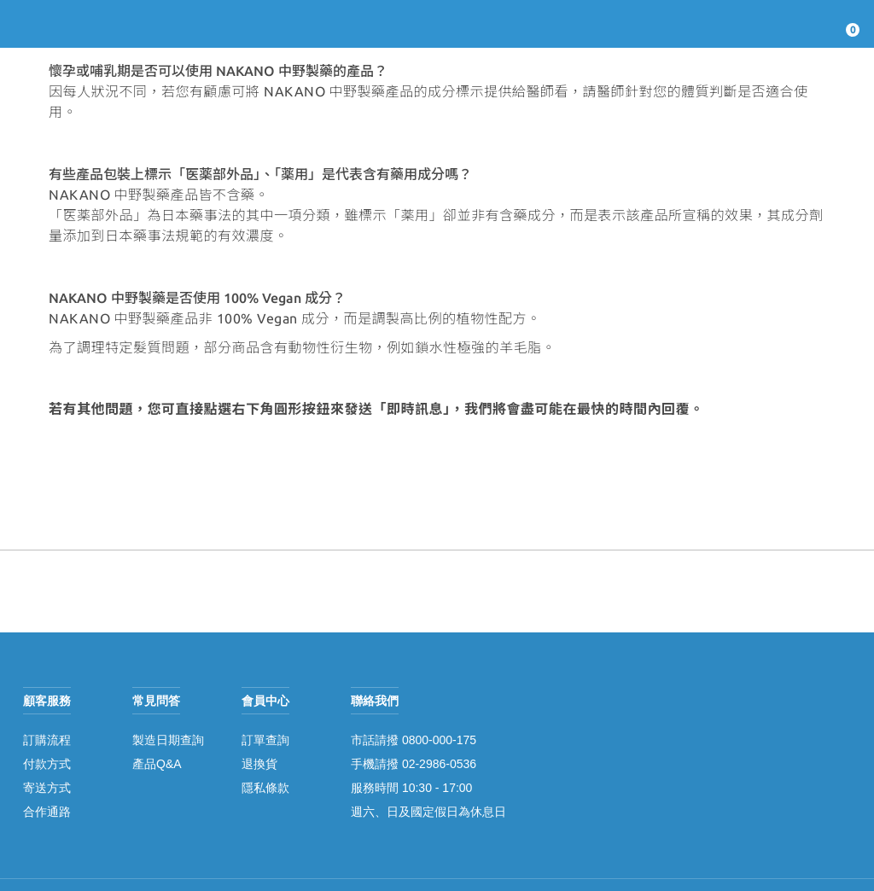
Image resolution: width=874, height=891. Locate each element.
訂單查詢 (265, 740)
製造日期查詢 (168, 740)
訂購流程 (47, 740)
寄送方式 (47, 788)
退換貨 (259, 764)
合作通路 (47, 811)
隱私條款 (265, 788)
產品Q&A (157, 764)
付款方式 (47, 764)
